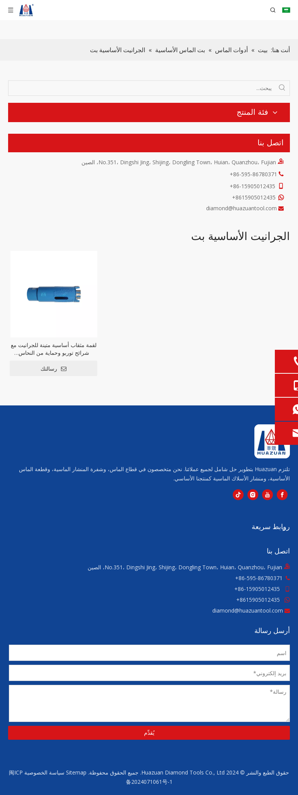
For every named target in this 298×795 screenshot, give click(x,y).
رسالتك (53, 368)
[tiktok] (238, 494)
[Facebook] (282, 494)
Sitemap (76, 772)
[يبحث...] (141, 88)
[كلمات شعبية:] (282, 88)
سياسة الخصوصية (44, 772)
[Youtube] (267, 494)
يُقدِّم (149, 732)
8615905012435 (260, 599)
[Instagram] (252, 494)
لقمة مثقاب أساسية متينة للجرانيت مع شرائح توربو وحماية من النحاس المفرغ (54, 349)
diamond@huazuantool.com (241, 208)
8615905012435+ (254, 197)
